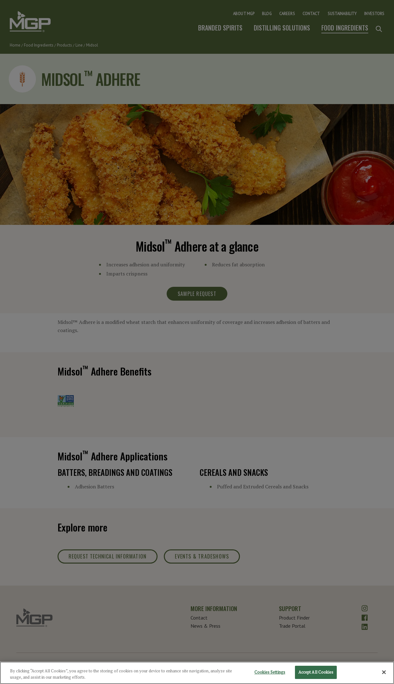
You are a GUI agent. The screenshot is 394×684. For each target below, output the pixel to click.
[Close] (384, 674)
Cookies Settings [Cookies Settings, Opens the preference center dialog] (269, 673)
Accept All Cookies (315, 673)
